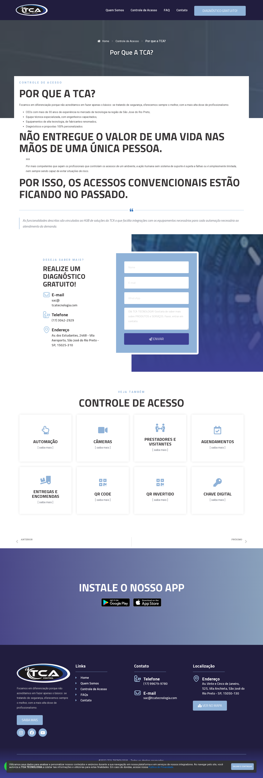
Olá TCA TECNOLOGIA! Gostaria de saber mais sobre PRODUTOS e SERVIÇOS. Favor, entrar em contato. (156, 319)
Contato (182, 10)
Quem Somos (115, 10)
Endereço (60, 329)
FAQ (167, 10)
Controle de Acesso (144, 10)
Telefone (60, 314)
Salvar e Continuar (242, 766)
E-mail (58, 294)
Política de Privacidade (161, 767)
